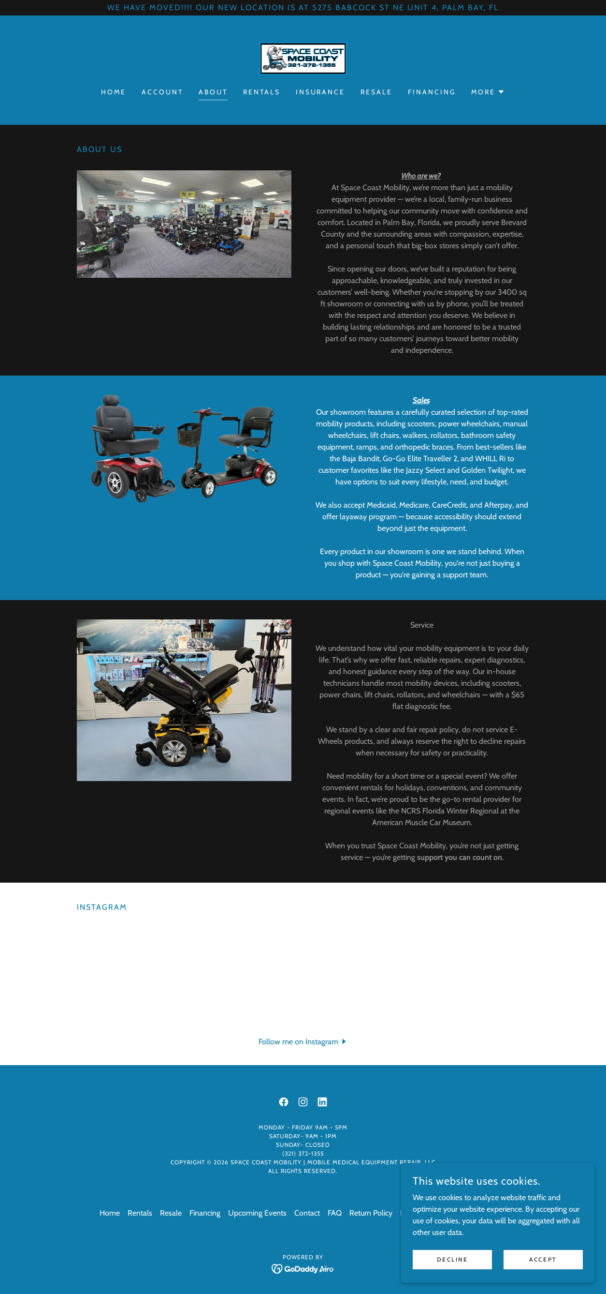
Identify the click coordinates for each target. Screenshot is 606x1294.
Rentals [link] (261, 92)
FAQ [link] (335, 1213)
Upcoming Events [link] (257, 1213)
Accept (543, 1259)
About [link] (213, 92)
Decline (452, 1259)
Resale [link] (376, 92)
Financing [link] (432, 92)
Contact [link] (307, 1213)
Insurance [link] (321, 92)
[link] (303, 57)
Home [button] (110, 1213)
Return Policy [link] (370, 1213)
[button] (488, 92)
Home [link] (113, 92)
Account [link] (162, 92)
